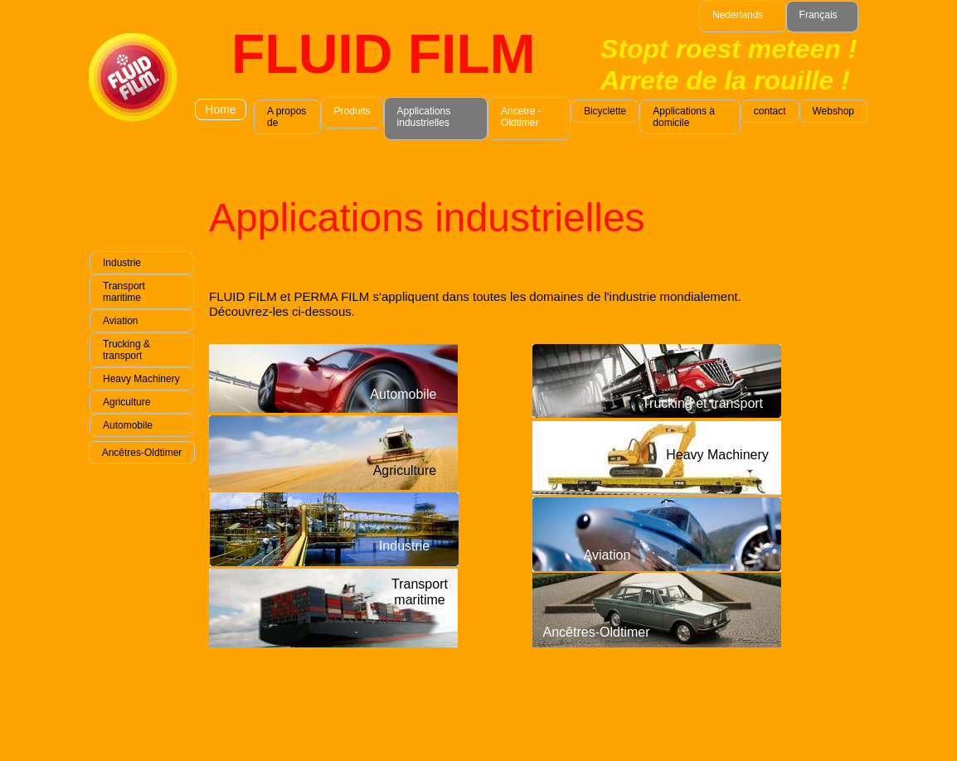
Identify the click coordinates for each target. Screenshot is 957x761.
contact (770, 111)
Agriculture (126, 402)
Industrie (122, 263)
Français (818, 15)
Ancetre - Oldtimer (521, 116)
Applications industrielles (424, 116)
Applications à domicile (684, 116)
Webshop (833, 111)
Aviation (120, 321)
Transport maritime (124, 291)
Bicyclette (605, 111)
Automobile (128, 425)
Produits (352, 111)
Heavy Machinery (141, 379)
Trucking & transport (126, 349)
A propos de (286, 116)
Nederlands (737, 15)
